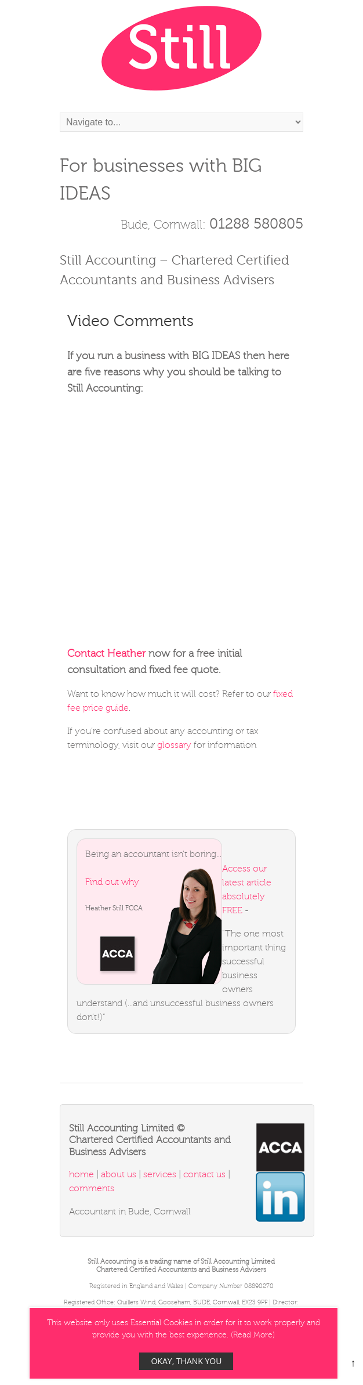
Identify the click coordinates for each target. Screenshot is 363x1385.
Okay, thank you (186, 1360)
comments (91, 1188)
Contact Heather (106, 653)
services (161, 1174)
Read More (253, 1334)
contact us (204, 1174)
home (82, 1174)
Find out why (112, 882)
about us (118, 1174)
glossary (174, 745)
